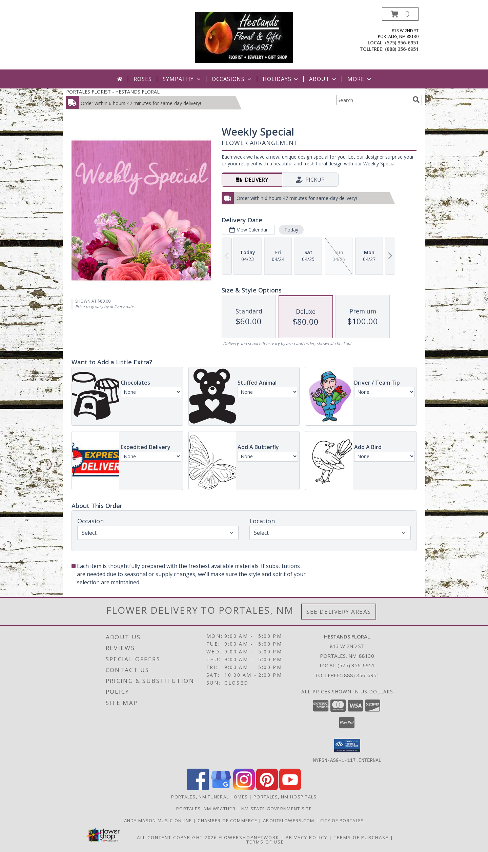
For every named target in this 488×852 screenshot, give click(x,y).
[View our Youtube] (290, 788)
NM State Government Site (276, 808)
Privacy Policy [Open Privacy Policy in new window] (306, 837)
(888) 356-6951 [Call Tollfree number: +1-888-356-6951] (361, 675)
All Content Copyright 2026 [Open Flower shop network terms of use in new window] (177, 837)
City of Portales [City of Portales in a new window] (342, 820)
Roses (142, 79)
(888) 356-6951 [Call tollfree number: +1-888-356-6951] (402, 49)
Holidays (281, 79)
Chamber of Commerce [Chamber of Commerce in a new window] (228, 820)
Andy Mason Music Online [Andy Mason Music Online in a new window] (159, 820)
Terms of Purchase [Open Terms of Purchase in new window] (361, 837)
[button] (400, 14)
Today (291, 229)
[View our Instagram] (244, 788)
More (359, 79)
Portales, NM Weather (206, 808)
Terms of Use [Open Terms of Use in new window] (265, 841)
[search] (416, 99)
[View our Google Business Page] (221, 788)
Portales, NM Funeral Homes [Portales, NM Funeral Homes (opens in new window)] (209, 796)
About (323, 79)
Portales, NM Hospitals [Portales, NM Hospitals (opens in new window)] (285, 796)
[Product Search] (373, 100)
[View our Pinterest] (267, 788)
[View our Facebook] (198, 788)
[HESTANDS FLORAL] (244, 38)
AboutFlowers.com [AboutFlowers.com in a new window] (289, 820)
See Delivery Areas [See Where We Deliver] (338, 611)
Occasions (232, 79)
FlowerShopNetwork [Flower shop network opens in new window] (249, 837)
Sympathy (182, 79)
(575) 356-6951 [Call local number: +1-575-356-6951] (402, 42)
